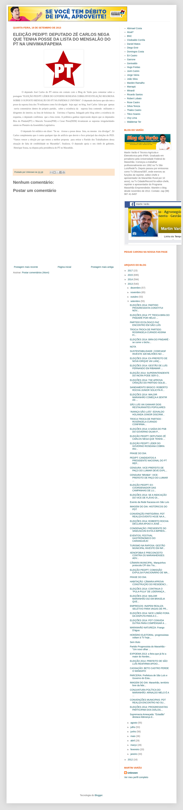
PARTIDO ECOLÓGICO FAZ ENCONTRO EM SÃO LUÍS (145, 323)
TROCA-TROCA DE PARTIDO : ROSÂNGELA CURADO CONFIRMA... (146, 422)
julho (133, 727)
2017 (130, 270)
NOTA (133, 346)
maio (133, 736)
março (133, 745)
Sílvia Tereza (133, 106)
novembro (135, 292)
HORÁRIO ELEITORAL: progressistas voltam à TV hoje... (149, 636)
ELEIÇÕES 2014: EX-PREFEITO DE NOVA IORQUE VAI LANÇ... (148, 359)
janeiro (134, 754)
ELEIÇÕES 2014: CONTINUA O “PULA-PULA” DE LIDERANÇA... (148, 590)
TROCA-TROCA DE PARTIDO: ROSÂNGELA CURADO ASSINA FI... (148, 332)
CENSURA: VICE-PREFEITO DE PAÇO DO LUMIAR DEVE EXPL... (148, 469)
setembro (135, 301)
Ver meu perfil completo (136, 777)
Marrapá (131, 86)
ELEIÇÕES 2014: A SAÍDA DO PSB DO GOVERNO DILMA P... (148, 430)
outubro (134, 296)
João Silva (132, 79)
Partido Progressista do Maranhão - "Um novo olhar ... (148, 648)
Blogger (98, 795)
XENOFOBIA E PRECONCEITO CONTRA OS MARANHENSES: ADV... (147, 555)
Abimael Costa (134, 28)
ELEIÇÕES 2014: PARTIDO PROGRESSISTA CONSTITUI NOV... (146, 308)
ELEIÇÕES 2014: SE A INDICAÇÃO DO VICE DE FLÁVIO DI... (148, 496)
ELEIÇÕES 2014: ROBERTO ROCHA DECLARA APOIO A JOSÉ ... (149, 522)
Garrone (131, 59)
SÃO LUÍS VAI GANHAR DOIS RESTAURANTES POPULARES (147, 406)
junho (133, 731)
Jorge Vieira (133, 75)
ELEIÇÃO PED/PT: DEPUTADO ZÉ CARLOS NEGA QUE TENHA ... (148, 437)
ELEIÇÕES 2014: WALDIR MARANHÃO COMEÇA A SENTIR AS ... (148, 397)
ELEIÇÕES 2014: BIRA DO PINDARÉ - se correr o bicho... (150, 341)
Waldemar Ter (134, 122)
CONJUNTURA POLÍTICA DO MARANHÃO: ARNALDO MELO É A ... (149, 692)
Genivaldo (132, 63)
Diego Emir (132, 47)
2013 (130, 284)
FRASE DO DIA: (138, 453)
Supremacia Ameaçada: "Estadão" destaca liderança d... (147, 715)
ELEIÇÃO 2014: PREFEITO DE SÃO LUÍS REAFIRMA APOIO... (148, 662)
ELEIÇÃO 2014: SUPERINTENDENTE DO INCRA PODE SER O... (149, 374)
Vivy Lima (132, 118)
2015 (130, 275)
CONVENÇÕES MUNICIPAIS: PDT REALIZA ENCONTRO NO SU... (148, 701)
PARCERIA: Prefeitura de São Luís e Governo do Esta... (148, 676)
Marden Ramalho (136, 83)
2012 (130, 759)
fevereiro (135, 749)
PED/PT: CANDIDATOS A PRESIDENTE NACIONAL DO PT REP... (148, 460)
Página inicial (64, 267)
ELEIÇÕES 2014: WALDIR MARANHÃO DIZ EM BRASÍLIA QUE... (147, 599)
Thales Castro (134, 110)
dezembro (135, 287)
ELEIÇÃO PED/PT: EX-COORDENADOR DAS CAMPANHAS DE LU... (143, 488)
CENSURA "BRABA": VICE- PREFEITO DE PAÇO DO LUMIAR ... (149, 478)
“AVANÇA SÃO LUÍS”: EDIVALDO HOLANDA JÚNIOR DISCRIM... (147, 413)
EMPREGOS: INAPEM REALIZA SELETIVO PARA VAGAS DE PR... (149, 607)
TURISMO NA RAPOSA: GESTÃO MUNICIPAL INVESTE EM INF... (147, 547)
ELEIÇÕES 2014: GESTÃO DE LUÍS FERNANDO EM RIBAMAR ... (148, 367)
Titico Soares (133, 114)
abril (132, 740)
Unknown (132, 773)
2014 (130, 279)
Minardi (131, 90)
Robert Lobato (134, 98)
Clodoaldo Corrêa (136, 40)
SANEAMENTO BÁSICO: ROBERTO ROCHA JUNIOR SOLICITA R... (149, 388)
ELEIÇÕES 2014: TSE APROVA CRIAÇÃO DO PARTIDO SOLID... (148, 381)
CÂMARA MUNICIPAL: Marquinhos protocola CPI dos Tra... (148, 564)
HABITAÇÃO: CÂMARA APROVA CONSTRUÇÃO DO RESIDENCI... (149, 583)
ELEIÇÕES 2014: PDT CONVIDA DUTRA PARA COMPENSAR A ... (148, 621)
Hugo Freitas (133, 67)
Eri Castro (132, 55)
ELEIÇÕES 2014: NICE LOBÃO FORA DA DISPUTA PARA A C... (149, 614)
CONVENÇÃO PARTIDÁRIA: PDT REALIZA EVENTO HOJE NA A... (148, 515)
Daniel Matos (134, 44)
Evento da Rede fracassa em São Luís (149, 502)
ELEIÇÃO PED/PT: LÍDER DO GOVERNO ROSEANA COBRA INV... (147, 446)
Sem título (135, 642)
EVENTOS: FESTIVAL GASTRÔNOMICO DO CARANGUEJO (143, 538)
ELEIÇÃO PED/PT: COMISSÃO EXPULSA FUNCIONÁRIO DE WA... (149, 571)
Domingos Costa (135, 51)
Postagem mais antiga (102, 267)
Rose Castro (133, 102)
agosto (134, 722)
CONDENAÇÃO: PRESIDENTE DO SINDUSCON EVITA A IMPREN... (148, 529)
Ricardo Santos (135, 94)
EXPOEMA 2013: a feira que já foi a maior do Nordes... (148, 655)
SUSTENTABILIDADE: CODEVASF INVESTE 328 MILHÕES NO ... (148, 352)
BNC (129, 36)
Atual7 (130, 32)
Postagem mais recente (26, 267)
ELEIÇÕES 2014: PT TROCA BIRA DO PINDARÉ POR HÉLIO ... (150, 316)
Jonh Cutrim (133, 71)
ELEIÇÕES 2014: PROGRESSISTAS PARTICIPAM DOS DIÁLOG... (149, 708)
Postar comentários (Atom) (35, 272)
